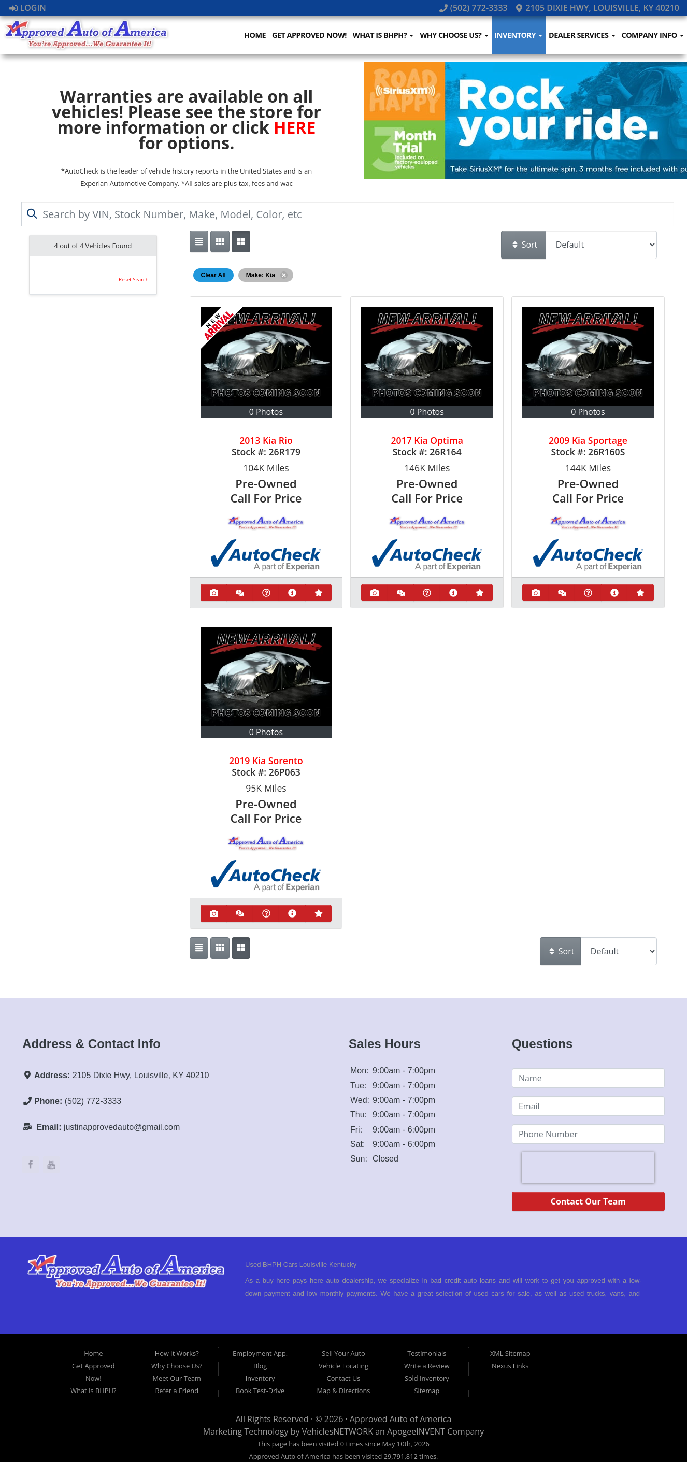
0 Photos (266, 412)
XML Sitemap (510, 1353)
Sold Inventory (427, 1378)
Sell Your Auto (343, 1353)
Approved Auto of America (400, 1419)
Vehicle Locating (343, 1365)
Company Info (653, 35)
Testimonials (426, 1353)
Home (256, 35)
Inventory (519, 35)
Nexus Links (510, 1365)
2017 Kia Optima (427, 440)
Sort (524, 244)
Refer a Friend (176, 1390)
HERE (295, 127)
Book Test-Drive (260, 1390)
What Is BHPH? (384, 35)
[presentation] (588, 1167)
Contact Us (344, 1378)
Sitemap (426, 1390)
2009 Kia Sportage (588, 440)
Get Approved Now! (310, 35)
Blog (260, 1365)
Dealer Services (582, 35)
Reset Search (134, 279)
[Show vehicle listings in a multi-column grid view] (241, 241)
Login (27, 7)
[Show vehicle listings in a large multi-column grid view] (219, 241)
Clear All (213, 275)
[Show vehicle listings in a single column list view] (199, 241)
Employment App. (260, 1353)
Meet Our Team (177, 1378)
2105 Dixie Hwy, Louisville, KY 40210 (597, 7)
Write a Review (427, 1365)
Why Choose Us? (455, 35)
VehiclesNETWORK (337, 1431)
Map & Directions (343, 1390)
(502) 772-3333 (474, 7)
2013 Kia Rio (266, 440)
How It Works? (177, 1353)
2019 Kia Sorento (266, 760)
